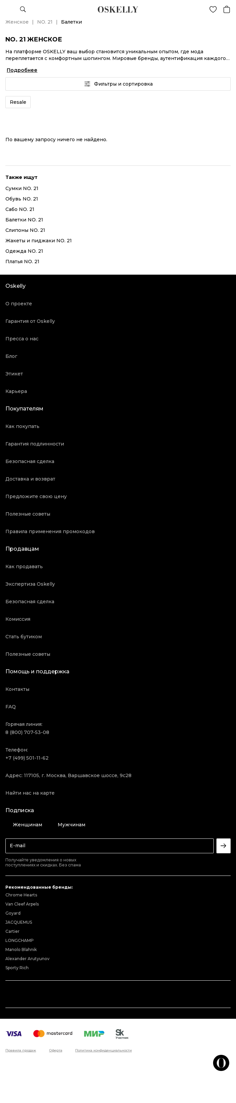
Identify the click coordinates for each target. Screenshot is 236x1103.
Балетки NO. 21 (24, 220)
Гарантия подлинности (34, 444)
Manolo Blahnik (21, 949)
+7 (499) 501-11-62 (27, 758)
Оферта (55, 1050)
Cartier (12, 931)
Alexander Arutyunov (27, 958)
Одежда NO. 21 (24, 251)
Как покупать (22, 426)
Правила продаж (20, 1050)
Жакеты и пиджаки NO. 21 (38, 241)
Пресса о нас (21, 339)
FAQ (10, 707)
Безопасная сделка (29, 461)
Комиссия (17, 619)
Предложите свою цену (36, 496)
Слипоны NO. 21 (25, 230)
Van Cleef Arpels (22, 904)
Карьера (16, 391)
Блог (11, 356)
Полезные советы (27, 514)
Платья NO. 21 (22, 261)
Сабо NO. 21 (19, 209)
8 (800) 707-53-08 (27, 732)
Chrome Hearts (21, 894)
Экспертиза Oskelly (30, 584)
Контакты (17, 689)
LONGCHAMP (19, 940)
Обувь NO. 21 (21, 199)
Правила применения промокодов (50, 531)
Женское (17, 22)
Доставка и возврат (30, 479)
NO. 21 (45, 22)
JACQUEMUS (18, 922)
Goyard (13, 913)
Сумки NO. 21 (21, 188)
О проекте (18, 304)
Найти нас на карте (30, 793)
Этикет (14, 374)
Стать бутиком (23, 637)
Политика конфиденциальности (103, 1050)
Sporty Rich (17, 967)
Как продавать (24, 566)
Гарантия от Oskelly (30, 321)
